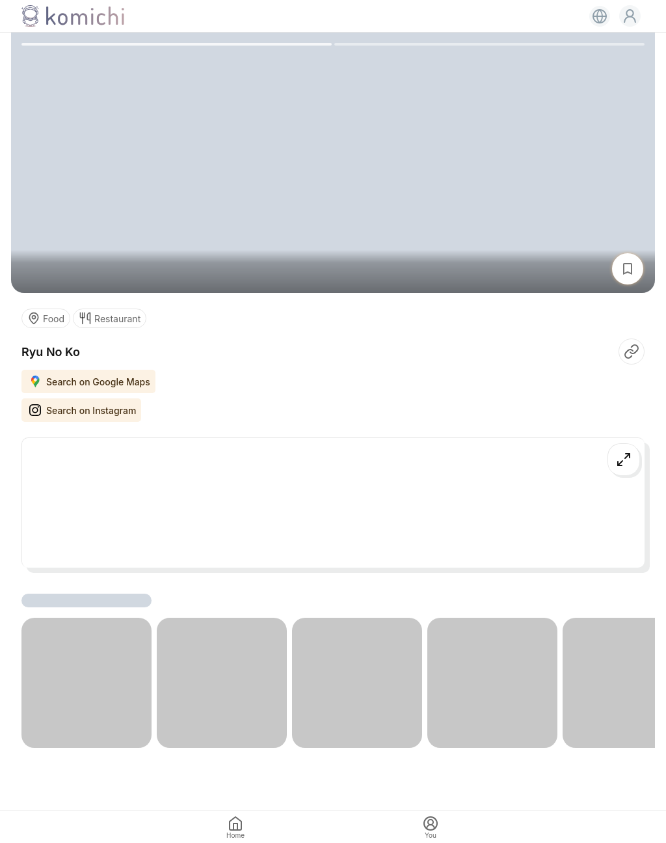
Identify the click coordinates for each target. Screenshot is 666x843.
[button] (630, 16)
